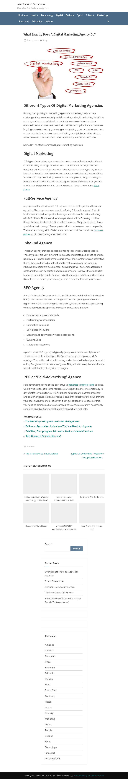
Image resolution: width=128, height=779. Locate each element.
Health (34, 15)
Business (23, 15)
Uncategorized (52, 758)
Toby (45, 40)
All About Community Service (60, 587)
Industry (49, 713)
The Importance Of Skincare (59, 592)
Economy (50, 667)
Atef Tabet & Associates (31, 4)
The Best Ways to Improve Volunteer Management (52, 421)
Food (47, 684)
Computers (50, 656)
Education (37, 21)
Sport (80, 15)
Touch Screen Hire (54, 581)
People (48, 730)
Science (90, 15)
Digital (59, 15)
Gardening (50, 696)
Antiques (49, 645)
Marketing (102, 15)
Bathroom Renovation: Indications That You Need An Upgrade (59, 426)
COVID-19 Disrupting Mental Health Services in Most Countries (59, 431)
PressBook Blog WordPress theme (89, 775)
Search (48, 544)
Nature (49, 21)
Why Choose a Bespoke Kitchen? (43, 436)
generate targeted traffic (81, 384)
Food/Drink (51, 690)
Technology (47, 15)
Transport (24, 21)
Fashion (70, 15)
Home (48, 707)
